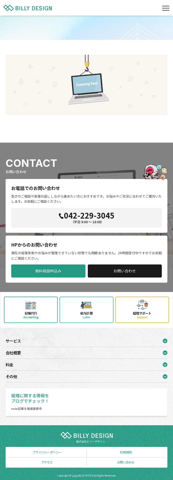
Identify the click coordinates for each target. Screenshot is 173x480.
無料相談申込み (48, 271)
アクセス (47, 462)
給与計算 (86, 315)
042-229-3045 (87, 217)
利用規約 (126, 452)
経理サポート (142, 315)
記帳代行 (30, 315)
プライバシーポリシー (47, 452)
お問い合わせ (124, 271)
